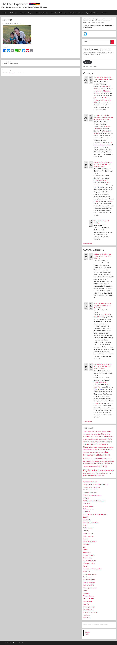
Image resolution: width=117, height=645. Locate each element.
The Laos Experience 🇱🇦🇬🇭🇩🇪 (20, 4)
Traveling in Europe (89, 607)
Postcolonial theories (89, 560)
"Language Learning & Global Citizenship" (96, 484)
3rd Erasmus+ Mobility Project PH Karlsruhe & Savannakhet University (103, 100)
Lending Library (92, 458)
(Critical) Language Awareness (92, 495)
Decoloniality (87, 520)
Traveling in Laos (88, 609)
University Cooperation (90, 612)
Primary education (42, 13)
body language (87, 439)
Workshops (86, 618)
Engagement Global (100, 180)
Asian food (106, 431)
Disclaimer (87, 632)
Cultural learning (88, 506)
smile (96, 463)
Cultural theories (88, 509)
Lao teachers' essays (104, 449)
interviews (105, 447)
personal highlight (109, 461)
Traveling (86, 604)
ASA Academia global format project (94, 501)
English (85, 525)
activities (94, 431)
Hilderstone (100, 447)
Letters (85, 549)
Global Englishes (88, 533)
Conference (86, 503)
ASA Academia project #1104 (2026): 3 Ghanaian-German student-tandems (103, 164)
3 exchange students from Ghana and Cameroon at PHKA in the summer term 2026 (103, 117)
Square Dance (101, 463)
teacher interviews (92, 466)
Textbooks (86, 593)
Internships (86, 544)
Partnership (86, 552)
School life (86, 571)
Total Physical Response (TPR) (90, 473)
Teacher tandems (88, 585)
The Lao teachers (88, 598)
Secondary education (58, 13)
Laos (85, 458)
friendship (86, 447)
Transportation (87, 601)
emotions (108, 439)
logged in (11, 72)
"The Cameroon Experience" (91, 487)
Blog (30, 13)
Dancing (85, 517)
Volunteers (86, 615)
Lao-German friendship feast (98, 452)
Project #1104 (98, 187)
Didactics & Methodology (91, 522)
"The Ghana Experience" (90, 490)
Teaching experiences (90, 588)
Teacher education (89, 579)
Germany (86, 530)
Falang (103, 444)
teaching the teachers (107, 470)
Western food (100, 475)
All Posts (86, 498)
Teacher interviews (89, 582)
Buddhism (93, 439)
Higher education (92, 13)
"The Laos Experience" (90, 492)
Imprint (86, 634)
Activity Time (101, 431)
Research (104, 13)
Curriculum (86, 511)
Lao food (94, 449)
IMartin (21, 23)
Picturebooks (87, 558)
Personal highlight (88, 555)
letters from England (101, 458)
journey (111, 447)
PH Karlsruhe (98, 201)
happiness (93, 447)
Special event (87, 577)
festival (106, 444)
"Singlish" (89, 431)
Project (5, 13)
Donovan (15, 642)
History (85, 539)
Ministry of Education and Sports (97, 461)
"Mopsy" (85, 431)
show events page (87, 243)
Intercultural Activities (90, 541)
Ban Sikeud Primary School (104, 436)
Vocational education (76, 13)
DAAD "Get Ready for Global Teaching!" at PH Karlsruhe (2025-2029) (102, 305)
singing (93, 463)
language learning (87, 449)
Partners (13, 13)
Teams (23, 13)
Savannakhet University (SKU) (92, 569)
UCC (110, 201)
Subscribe (87, 62)
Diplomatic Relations (100, 439)
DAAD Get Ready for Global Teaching (94, 514)
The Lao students (88, 596)
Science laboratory (87, 463)
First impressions (88, 528)
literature (88, 461)
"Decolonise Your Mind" (90, 482)
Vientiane (100, 473)
